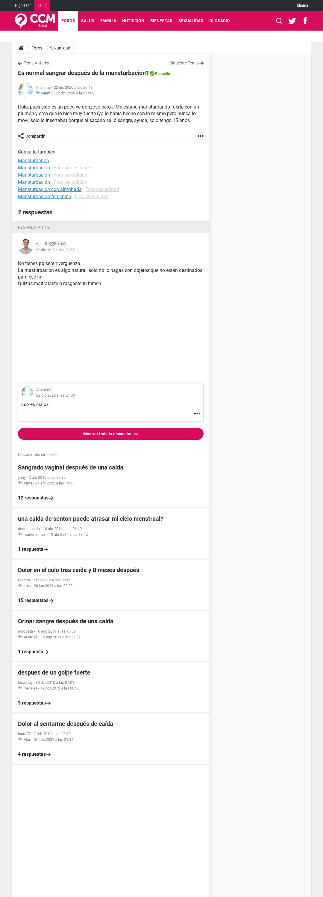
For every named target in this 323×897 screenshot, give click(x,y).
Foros (68, 20)
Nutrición (133, 20)
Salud (42, 5)
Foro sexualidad (70, 175)
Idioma (302, 5)
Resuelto (162, 73)
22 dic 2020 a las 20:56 (55, 250)
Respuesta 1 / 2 (34, 227)
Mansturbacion (34, 182)
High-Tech (23, 5)
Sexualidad (190, 20)
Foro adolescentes (73, 168)
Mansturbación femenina (44, 196)
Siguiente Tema (184, 63)
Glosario (219, 20)
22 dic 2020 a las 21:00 (55, 395)
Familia (108, 20)
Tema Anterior (37, 63)
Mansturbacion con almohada (50, 189)
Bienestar (161, 20)
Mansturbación (34, 168)
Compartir (35, 136)
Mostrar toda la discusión (107, 433)
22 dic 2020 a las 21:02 (75, 93)
